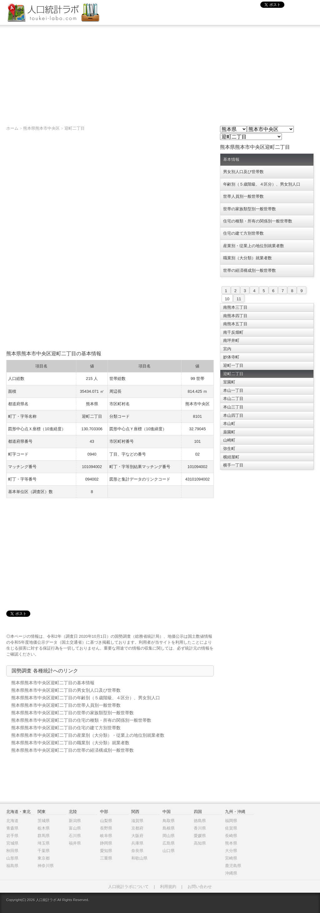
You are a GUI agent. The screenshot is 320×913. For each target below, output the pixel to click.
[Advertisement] (160, 72)
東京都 (44, 858)
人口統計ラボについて (128, 886)
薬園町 (229, 432)
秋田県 (12, 850)
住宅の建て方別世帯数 (243, 233)
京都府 (137, 828)
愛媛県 (200, 835)
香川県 (200, 828)
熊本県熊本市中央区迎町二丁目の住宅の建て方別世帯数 (66, 727)
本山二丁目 (233, 398)
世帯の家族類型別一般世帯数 (249, 209)
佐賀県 (231, 828)
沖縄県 (231, 873)
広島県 (168, 843)
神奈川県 (46, 865)
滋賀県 (137, 820)
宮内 (227, 349)
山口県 (168, 850)
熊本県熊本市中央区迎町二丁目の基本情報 (52, 682)
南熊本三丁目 (235, 307)
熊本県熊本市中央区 (41, 128)
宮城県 (12, 843)
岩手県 (12, 835)
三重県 (106, 858)
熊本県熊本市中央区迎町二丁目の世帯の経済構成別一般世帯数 (72, 750)
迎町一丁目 (233, 365)
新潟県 (75, 820)
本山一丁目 (233, 390)
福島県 (12, 865)
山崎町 (229, 440)
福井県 (75, 843)
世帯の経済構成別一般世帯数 (249, 270)
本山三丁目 (233, 407)
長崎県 (231, 835)
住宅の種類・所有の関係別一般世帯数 (257, 221)
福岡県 (231, 820)
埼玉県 (44, 843)
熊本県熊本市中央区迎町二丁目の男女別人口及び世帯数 (66, 690)
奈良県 (137, 850)
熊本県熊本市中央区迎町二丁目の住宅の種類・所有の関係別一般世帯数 (81, 720)
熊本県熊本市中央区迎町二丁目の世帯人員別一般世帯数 (66, 705)
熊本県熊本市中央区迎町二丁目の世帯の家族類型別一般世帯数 (72, 712)
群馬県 (44, 835)
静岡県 (106, 843)
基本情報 (231, 159)
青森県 (12, 828)
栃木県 (44, 828)
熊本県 (231, 843)
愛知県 (106, 850)
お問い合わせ (200, 886)
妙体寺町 (231, 357)
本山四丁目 (233, 415)
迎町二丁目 (74, 128)
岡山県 (168, 835)
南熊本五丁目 (235, 324)
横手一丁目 (233, 465)
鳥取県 (168, 820)
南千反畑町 (233, 332)
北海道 (12, 820)
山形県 (12, 858)
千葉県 (44, 850)
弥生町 (229, 448)
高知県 (200, 843)
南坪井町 (231, 340)
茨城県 (44, 820)
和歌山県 (139, 858)
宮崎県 (231, 858)
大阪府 (137, 835)
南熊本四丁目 (235, 315)
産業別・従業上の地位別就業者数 (253, 245)
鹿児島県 (233, 865)
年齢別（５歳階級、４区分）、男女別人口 (261, 184)
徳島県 (200, 820)
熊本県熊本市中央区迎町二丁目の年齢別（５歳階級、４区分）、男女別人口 (85, 697)
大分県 (231, 850)
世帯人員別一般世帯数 (243, 196)
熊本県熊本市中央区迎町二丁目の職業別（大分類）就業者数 (70, 742)
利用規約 (168, 886)
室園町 (229, 382)
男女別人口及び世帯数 (243, 171)
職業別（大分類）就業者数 (247, 258)
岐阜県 (106, 835)
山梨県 (106, 820)
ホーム (12, 128)
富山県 (75, 828)
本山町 (229, 423)
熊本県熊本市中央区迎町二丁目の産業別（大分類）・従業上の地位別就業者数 (87, 735)
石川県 (75, 835)
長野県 (106, 828)
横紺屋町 (231, 457)
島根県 (168, 828)
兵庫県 (137, 843)
